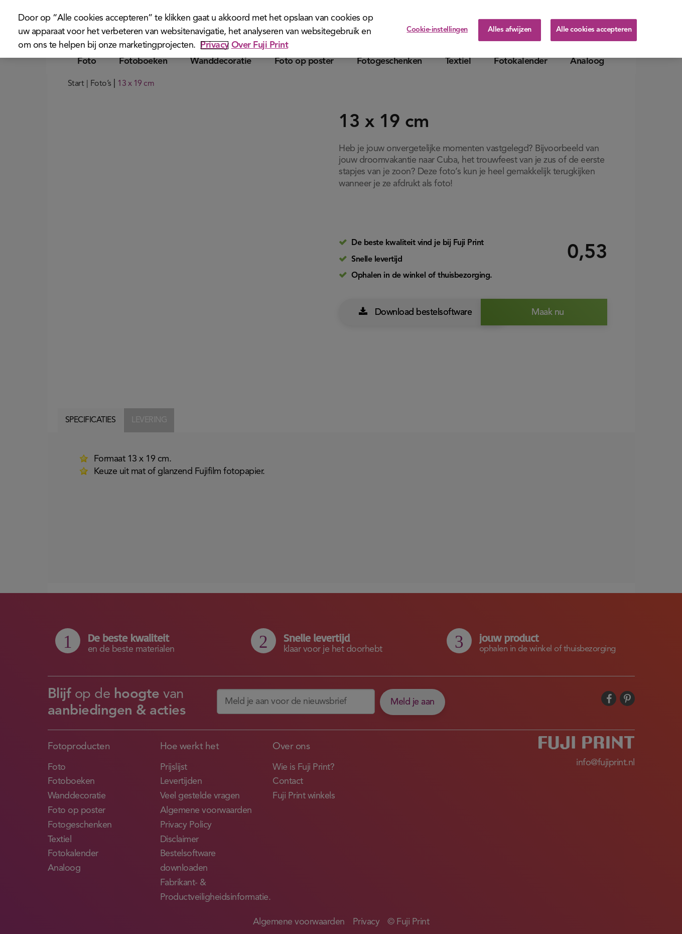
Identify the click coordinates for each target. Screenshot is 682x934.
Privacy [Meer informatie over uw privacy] (214, 45)
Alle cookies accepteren (594, 30)
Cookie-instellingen (437, 30)
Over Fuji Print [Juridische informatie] (260, 45)
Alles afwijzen (509, 30)
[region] (341, 29)
